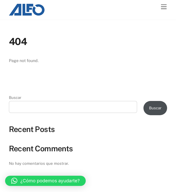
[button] (45, 181)
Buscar (15, 97)
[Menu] (164, 7)
